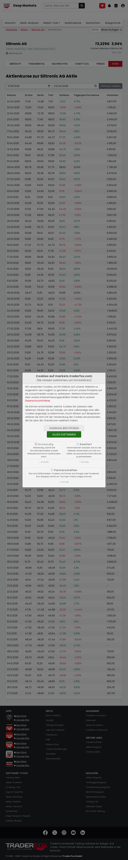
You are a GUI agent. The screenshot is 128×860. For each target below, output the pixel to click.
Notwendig (45, 444)
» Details (44, 462)
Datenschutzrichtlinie (37, 400)
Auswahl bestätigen (64, 428)
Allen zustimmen (64, 434)
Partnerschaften (65, 470)
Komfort (86, 444)
